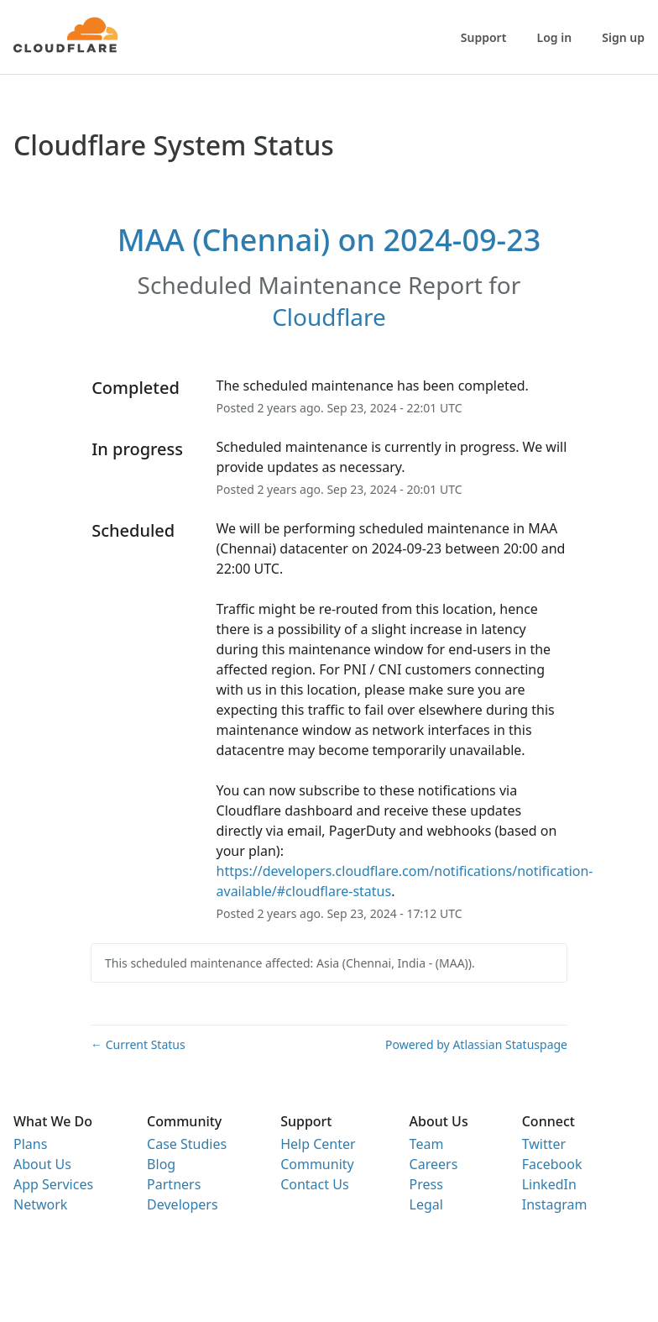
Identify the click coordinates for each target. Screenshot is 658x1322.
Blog (161, 1164)
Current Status (138, 1044)
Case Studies (187, 1144)
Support (484, 37)
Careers (434, 1164)
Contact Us (314, 1184)
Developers (182, 1204)
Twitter (544, 1144)
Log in (554, 37)
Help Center (317, 1144)
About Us (42, 1164)
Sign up (623, 37)
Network (40, 1204)
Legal (426, 1204)
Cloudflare (329, 317)
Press (426, 1184)
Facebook (552, 1164)
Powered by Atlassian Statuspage (476, 1044)
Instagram (555, 1204)
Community (317, 1164)
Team (427, 1144)
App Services (53, 1184)
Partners (174, 1184)
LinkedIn (549, 1184)
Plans (30, 1144)
